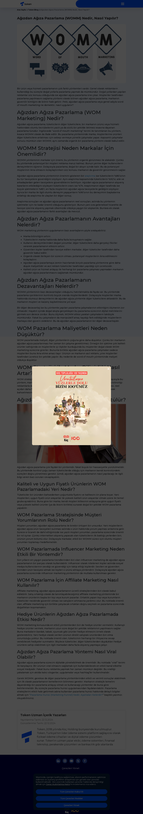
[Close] (107, 369)
